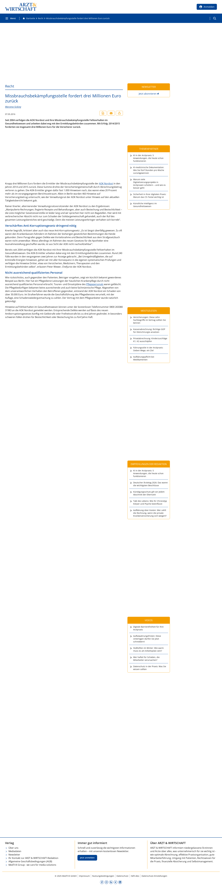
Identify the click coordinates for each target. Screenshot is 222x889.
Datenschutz (122, 876)
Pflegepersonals (94, 284)
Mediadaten (14, 851)
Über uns (13, 847)
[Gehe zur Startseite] (29, 18)
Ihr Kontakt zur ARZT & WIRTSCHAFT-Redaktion (33, 858)
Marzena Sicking (13, 106)
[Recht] (40, 18)
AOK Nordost (106, 183)
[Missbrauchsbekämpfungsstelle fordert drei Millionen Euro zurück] (77, 18)
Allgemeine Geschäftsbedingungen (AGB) (30, 861)
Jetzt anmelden (87, 857)
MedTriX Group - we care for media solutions (32, 864)
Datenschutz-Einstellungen (154, 876)
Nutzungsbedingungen (103, 876)
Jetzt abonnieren (147, 93)
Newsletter (14, 854)
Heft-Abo (135, 876)
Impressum (84, 876)
